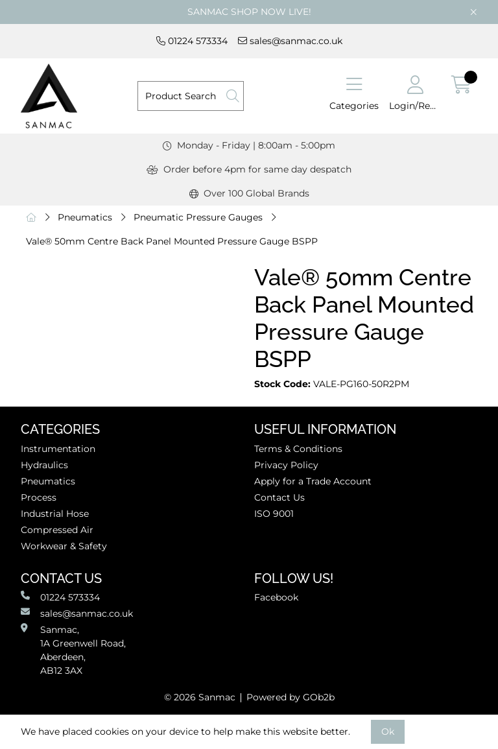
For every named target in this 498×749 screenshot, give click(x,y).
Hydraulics (44, 465)
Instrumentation (58, 449)
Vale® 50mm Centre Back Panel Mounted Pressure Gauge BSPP (172, 241)
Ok (387, 731)
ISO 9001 (274, 513)
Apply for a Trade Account (313, 481)
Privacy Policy (286, 465)
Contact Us (279, 497)
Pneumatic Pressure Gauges (198, 217)
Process (38, 497)
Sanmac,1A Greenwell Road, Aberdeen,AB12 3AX (73, 649)
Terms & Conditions (298, 449)
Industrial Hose (55, 513)
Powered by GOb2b (290, 697)
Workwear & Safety (64, 546)
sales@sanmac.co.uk (290, 41)
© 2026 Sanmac (199, 697)
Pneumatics (85, 217)
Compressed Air (57, 530)
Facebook (276, 597)
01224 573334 (192, 41)
